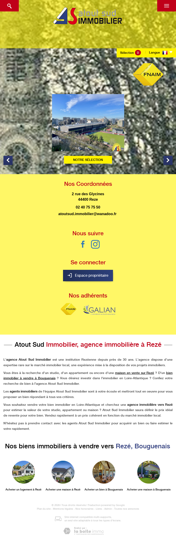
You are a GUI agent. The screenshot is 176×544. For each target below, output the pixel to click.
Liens (99, 508)
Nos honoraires (84, 508)
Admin (108, 508)
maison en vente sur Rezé (134, 373)
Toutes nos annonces (126, 508)
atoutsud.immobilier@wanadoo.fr (87, 214)
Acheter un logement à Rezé (23, 489)
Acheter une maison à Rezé (63, 489)
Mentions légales (63, 508)
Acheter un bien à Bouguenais (104, 489)
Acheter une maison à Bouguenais (148, 489)
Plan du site (44, 508)
